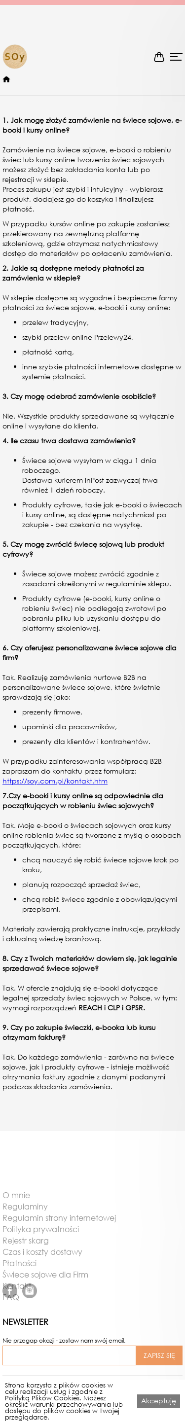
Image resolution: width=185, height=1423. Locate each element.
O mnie (16, 1206)
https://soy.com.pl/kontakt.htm (55, 780)
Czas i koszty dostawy (42, 1263)
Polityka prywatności (40, 1241)
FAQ (10, 1309)
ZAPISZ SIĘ (159, 1355)
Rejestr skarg (25, 1252)
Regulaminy (25, 1218)
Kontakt (16, 1297)
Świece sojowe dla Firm (45, 1286)
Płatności (19, 1275)
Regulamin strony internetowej (59, 1229)
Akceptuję (158, 1400)
